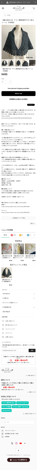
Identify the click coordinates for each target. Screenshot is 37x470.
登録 (32, 350)
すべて (5, 235)
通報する (32, 223)
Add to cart (18, 93)
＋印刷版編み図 (6, 307)
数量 (2, 78)
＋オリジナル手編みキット (10, 302)
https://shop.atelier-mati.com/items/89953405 (15, 212)
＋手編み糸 (5, 298)
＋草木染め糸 (6, 293)
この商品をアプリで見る (18, 218)
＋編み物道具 (6, 311)
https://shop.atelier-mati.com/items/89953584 (15, 206)
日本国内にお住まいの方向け (18, 99)
